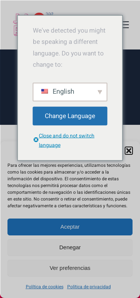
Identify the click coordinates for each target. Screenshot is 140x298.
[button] (129, 150)
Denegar (70, 247)
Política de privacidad (89, 286)
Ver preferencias (70, 268)
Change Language (70, 115)
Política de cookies (44, 286)
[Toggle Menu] (123, 24)
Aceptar (70, 226)
